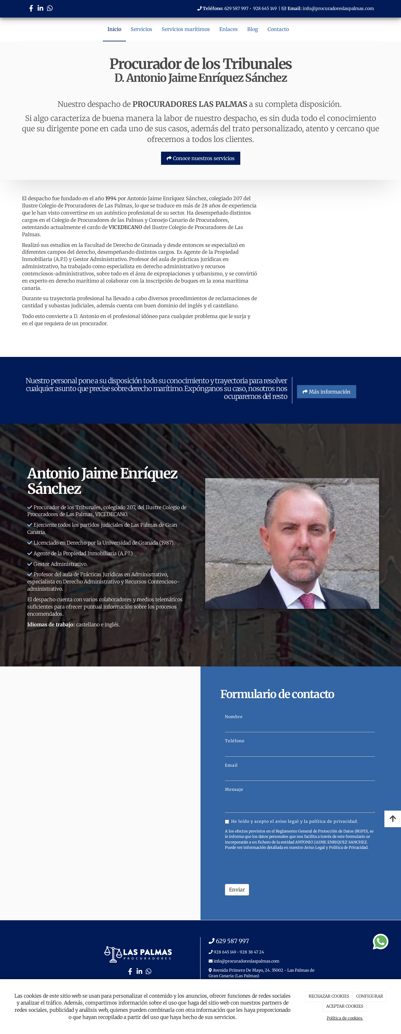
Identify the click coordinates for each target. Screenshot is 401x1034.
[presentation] (272, 867)
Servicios (141, 29)
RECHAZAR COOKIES (329, 996)
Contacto (278, 29)
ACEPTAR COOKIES (344, 1006)
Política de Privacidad (348, 847)
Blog (252, 29)
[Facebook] (31, 9)
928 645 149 (265, 8)
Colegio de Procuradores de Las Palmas (85, 205)
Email (231, 765)
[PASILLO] (322, 295)
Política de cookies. (345, 1018)
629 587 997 (236, 8)
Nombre (234, 716)
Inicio (114, 29)
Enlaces (228, 29)
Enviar (237, 889)
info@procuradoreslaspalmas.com (338, 8)
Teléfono (234, 740)
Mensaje (234, 789)
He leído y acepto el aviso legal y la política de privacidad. (291, 821)
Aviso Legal (314, 847)
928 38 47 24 (252, 951)
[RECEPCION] (322, 226)
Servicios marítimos (186, 29)
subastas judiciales (71, 305)
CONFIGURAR (369, 996)
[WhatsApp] (50, 9)
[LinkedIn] (40, 9)
